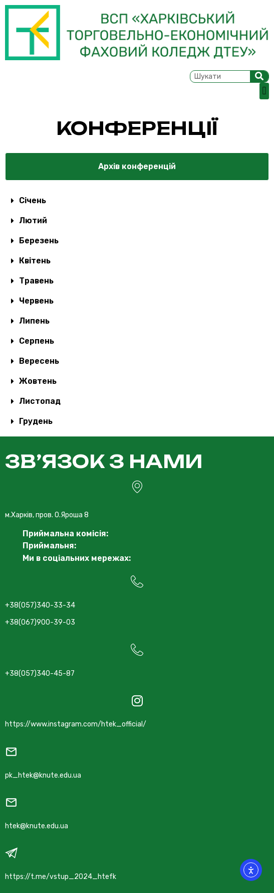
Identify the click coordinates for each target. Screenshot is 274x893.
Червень (36, 301)
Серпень (36, 341)
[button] (264, 91)
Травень (36, 280)
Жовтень (38, 381)
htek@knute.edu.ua (36, 826)
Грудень (36, 421)
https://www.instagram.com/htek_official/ (75, 724)
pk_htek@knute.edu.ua (43, 775)
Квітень (35, 260)
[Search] (259, 76)
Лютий (33, 220)
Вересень (39, 361)
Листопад (40, 401)
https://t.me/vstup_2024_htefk (60, 876)
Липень (34, 321)
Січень (32, 200)
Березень (39, 240)
